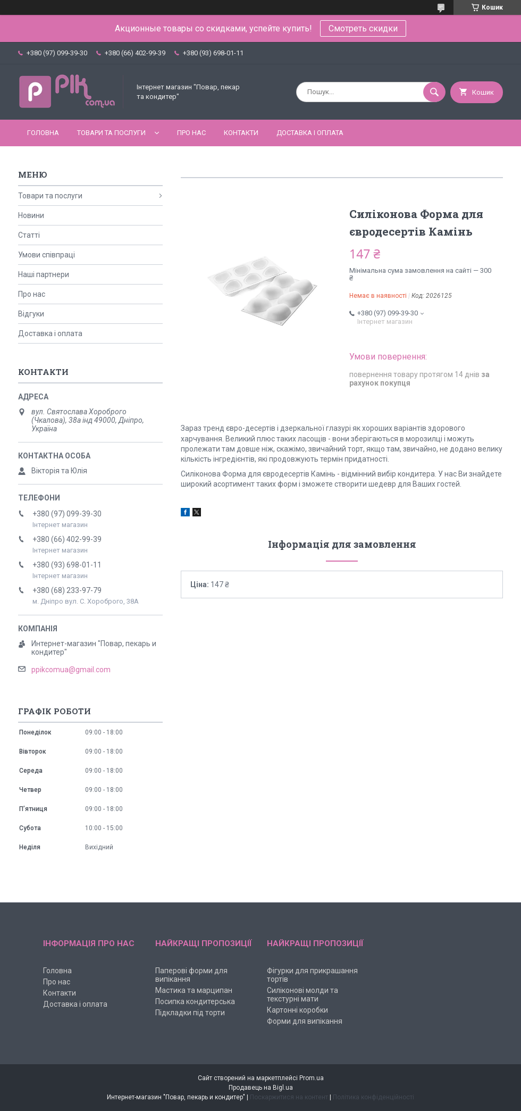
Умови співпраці (46, 254)
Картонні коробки (297, 1010)
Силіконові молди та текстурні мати (302, 994)
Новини (31, 215)
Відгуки (31, 314)
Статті (29, 235)
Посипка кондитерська (195, 1001)
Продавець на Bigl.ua (261, 1087)
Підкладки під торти (190, 1012)
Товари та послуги (111, 133)
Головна (43, 133)
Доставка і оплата (309, 133)
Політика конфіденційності (373, 1097)
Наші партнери (43, 274)
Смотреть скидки (363, 28)
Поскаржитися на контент (289, 1097)
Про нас (191, 133)
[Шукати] (434, 92)
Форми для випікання (304, 1021)
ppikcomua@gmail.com (71, 669)
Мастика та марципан (193, 990)
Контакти (241, 133)
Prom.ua (311, 1078)
